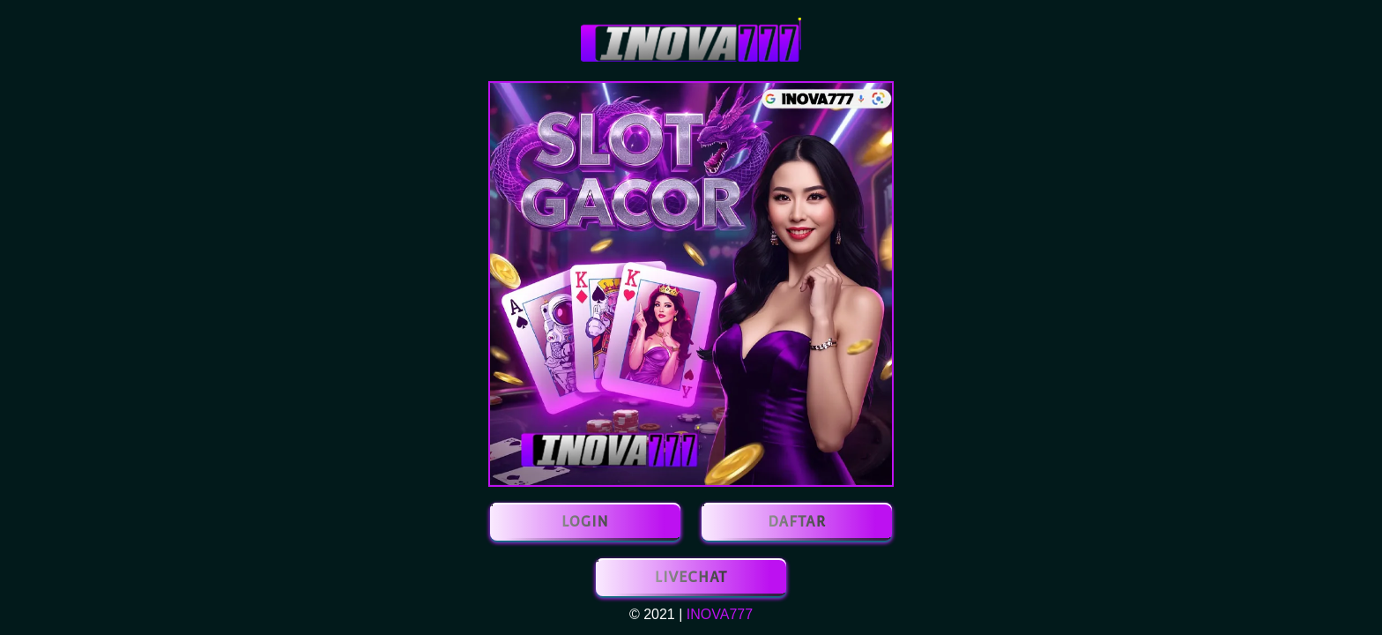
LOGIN (585, 522)
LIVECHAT (691, 577)
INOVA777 (720, 614)
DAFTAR (797, 522)
